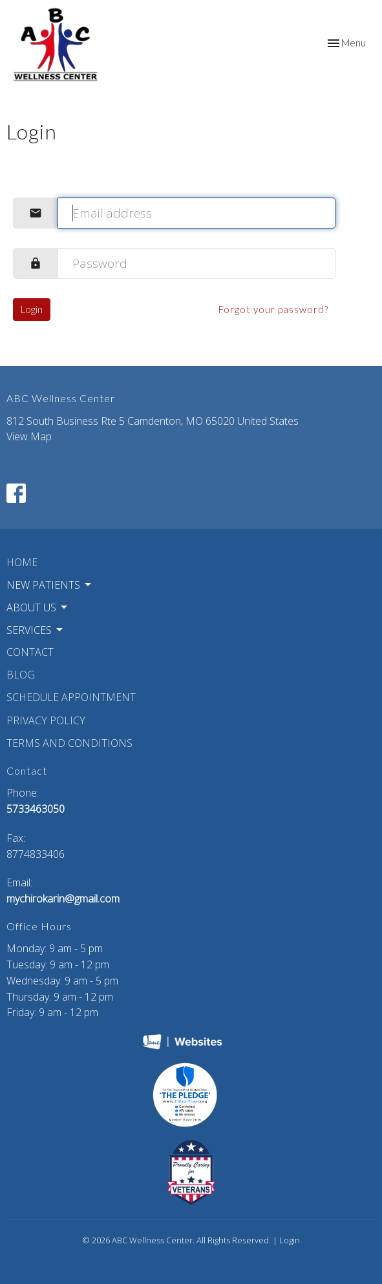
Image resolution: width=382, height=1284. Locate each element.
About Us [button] (37, 607)
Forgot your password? (273, 309)
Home (21, 562)
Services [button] (35, 630)
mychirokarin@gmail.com (63, 899)
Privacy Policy (45, 720)
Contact (30, 652)
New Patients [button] (49, 585)
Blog (20, 674)
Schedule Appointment (71, 697)
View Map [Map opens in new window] (29, 436)
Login (32, 309)
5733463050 (35, 809)
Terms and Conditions (69, 743)
